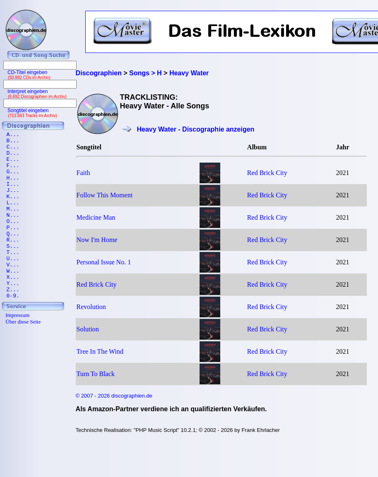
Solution (88, 329)
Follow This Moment (105, 195)
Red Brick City (267, 172)
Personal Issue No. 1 (104, 262)
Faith (83, 172)
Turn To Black (96, 373)
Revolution (91, 306)
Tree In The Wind (100, 351)
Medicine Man (96, 217)
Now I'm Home (97, 239)
